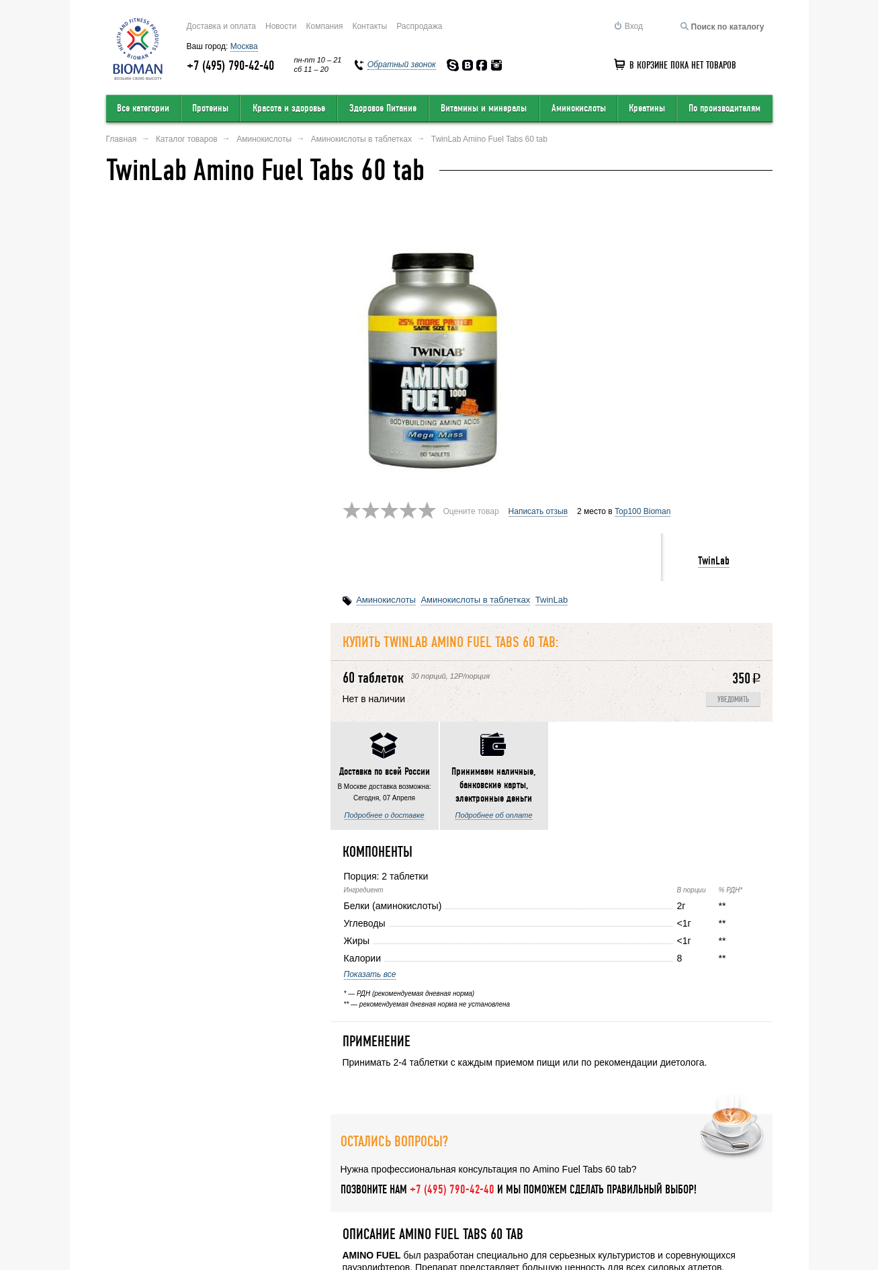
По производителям (724, 108)
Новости (280, 26)
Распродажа (419, 26)
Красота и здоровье (289, 108)
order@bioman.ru (411, 1227)
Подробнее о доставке (160, 595)
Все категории (143, 108)
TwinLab (714, 271)
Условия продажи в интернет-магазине (365, 1177)
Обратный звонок (595, 1177)
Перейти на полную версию (158, 1233)
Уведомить (733, 411)
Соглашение (687, 1177)
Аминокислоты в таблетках (475, 311)
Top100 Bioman (642, 222)
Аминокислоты (579, 108)
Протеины (210, 108)
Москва (244, 46)
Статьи (759, 1177)
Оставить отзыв (220, 1177)
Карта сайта (503, 1177)
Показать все (133, 754)
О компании (130, 1177)
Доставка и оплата (222, 26)
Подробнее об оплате (269, 595)
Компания (324, 26)
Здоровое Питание (382, 108)
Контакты (369, 26)
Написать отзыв (538, 222)
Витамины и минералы (484, 108)
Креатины (647, 108)
